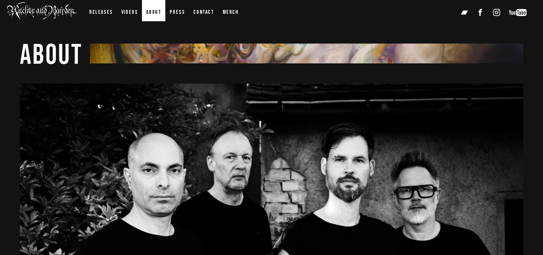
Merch (231, 12)
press (177, 12)
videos (129, 12)
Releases (101, 12)
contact (203, 12)
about (153, 12)
